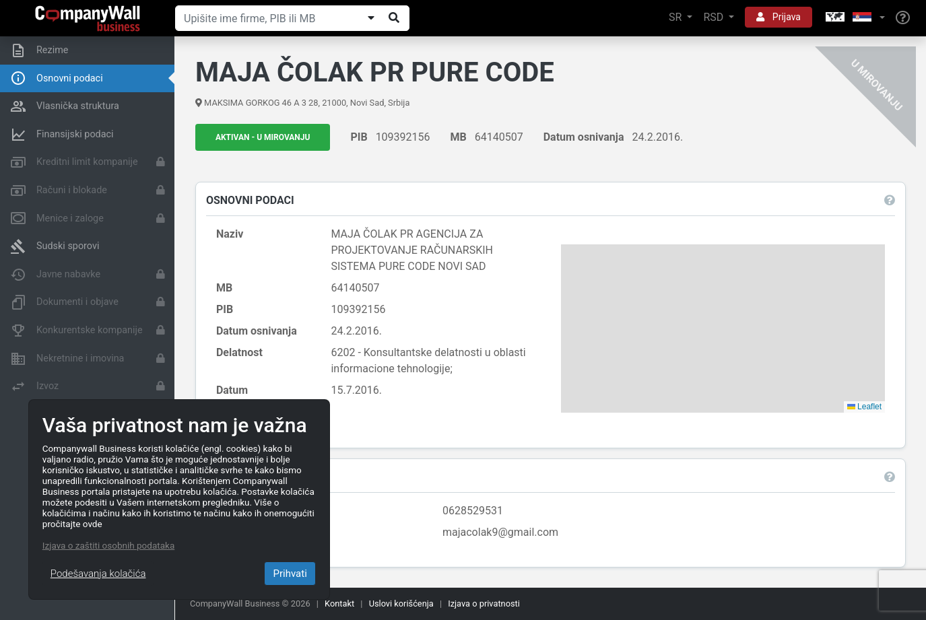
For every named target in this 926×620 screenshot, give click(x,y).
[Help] (902, 18)
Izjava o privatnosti (484, 603)
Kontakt (339, 603)
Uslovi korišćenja (401, 603)
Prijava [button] (778, 16)
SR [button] (676, 17)
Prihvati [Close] (289, 573)
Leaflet (864, 406)
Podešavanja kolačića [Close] (98, 573)
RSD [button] (714, 17)
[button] (854, 18)
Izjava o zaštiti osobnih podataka (108, 545)
